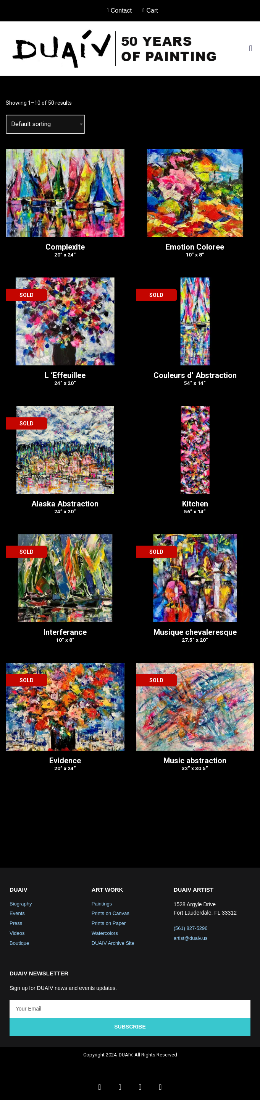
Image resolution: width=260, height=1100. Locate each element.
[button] (250, 48)
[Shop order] (45, 124)
